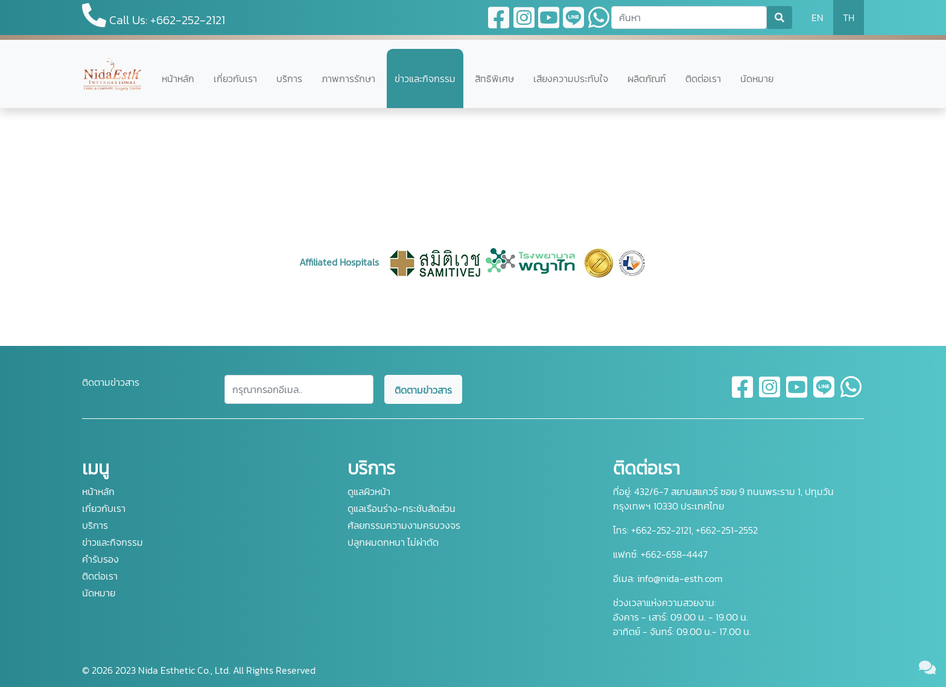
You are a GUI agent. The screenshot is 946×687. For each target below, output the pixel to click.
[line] (824, 394)
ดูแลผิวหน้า (369, 491)
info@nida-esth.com (680, 578)
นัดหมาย (756, 78)
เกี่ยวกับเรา (235, 78)
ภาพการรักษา (348, 78)
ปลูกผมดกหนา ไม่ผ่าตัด (393, 542)
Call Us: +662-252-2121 (153, 16)
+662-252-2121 (660, 530)
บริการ (289, 78)
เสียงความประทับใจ (570, 78)
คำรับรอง (100, 559)
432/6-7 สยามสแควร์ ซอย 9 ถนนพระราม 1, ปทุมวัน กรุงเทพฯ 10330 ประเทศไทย (723, 498)
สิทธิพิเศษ (494, 78)
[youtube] (797, 394)
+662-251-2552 (725, 530)
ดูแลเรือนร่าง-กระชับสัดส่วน (402, 508)
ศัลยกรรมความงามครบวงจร (404, 525)
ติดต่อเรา (703, 78)
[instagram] (770, 394)
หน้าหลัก (178, 78)
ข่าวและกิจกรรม (425, 78)
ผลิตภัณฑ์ (646, 78)
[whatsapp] (851, 394)
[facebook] (743, 394)
